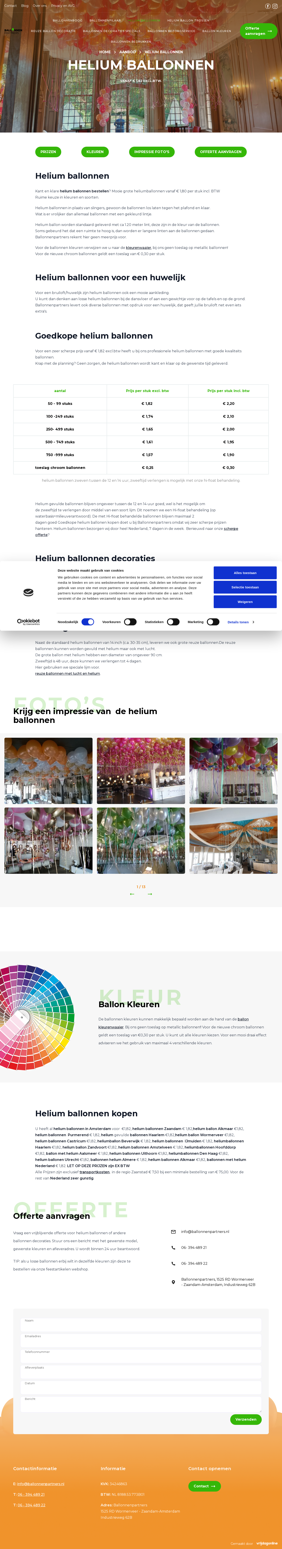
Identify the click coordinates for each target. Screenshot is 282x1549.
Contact (205, 1486)
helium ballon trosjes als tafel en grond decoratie (78, 609)
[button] (48, 152)
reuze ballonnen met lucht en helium (67, 673)
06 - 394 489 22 (31, 1505)
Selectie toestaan (245, 26)
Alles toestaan (245, 11)
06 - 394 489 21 (31, 1494)
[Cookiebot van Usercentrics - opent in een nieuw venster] (28, 61)
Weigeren (245, 40)
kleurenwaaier (138, 248)
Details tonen (238, 61)
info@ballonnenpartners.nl (40, 1484)
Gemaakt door (254, 1543)
